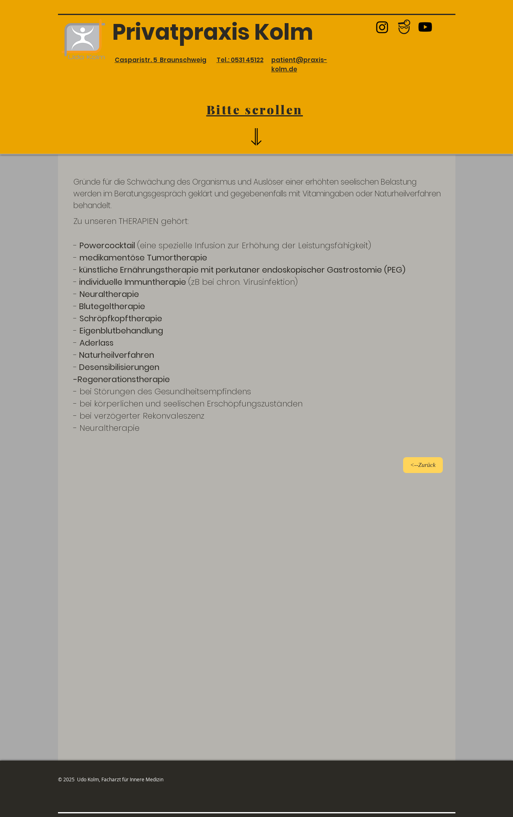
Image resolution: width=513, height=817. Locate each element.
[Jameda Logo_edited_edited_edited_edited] (404, 27)
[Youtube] (425, 27)
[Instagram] (382, 27)
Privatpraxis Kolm (212, 32)
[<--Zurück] (423, 465)
